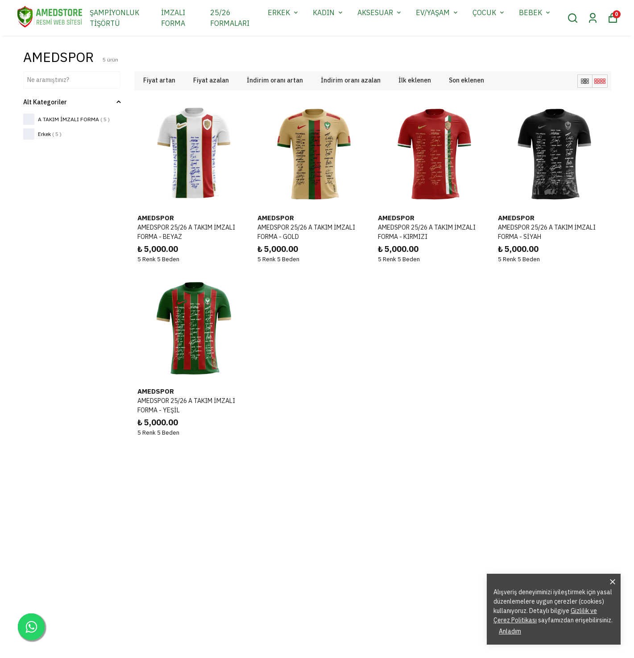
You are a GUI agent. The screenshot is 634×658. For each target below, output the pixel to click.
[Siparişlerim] (592, 18)
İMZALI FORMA (173, 18)
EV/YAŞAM (437, 12)
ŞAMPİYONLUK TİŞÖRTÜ (114, 18)
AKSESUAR (379, 12)
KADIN (328, 12)
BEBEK (535, 12)
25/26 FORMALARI (229, 18)
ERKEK (283, 12)
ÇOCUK (489, 12)
